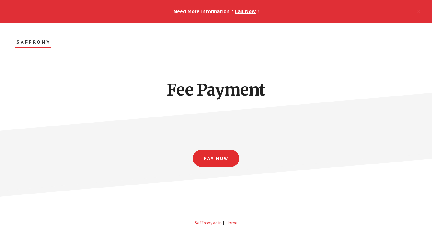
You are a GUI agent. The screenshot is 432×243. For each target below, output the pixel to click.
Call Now (245, 11)
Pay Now (216, 158)
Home (231, 223)
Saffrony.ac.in (208, 223)
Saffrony (33, 42)
